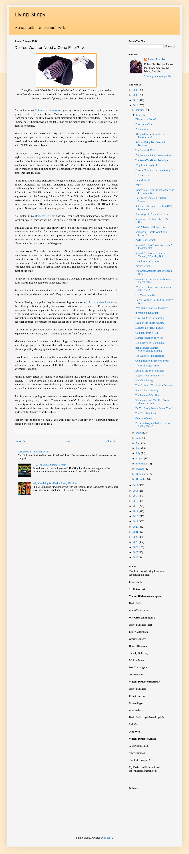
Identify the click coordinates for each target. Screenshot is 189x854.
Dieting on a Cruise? (145, 119)
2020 (136, 526)
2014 (136, 495)
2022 (136, 537)
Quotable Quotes (143, 418)
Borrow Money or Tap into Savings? (153, 170)
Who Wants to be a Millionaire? (151, 308)
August (140, 458)
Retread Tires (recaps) (146, 390)
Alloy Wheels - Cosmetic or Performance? (149, 136)
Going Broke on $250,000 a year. (152, 360)
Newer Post (21, 441)
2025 (136, 552)
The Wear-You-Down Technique (151, 160)
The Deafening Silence (147, 365)
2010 (136, 100)
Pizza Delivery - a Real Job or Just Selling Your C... (152, 425)
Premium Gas (142, 129)
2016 (136, 506)
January (140, 110)
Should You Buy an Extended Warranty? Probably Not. (150, 255)
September (141, 463)
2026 (136, 557)
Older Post (111, 441)
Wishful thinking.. (144, 380)
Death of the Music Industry (149, 323)
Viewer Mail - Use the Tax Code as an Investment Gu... (154, 191)
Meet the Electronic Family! (149, 327)
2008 (136, 90)
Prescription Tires (144, 124)
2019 (136, 521)
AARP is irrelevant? (145, 240)
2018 (136, 516)
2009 (136, 95)
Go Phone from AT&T (146, 333)
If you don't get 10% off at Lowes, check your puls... (152, 402)
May (138, 443)
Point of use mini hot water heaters (153, 155)
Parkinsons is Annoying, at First (34, 451)
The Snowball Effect (145, 150)
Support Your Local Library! (149, 375)
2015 (136, 501)
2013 (136, 490)
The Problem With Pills (147, 395)
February (141, 115)
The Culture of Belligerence (149, 355)
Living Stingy (30, 14)
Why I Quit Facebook (146, 165)
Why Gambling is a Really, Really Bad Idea (55, 483)
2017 (136, 511)
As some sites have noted (103, 302)
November (141, 474)
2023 (136, 542)
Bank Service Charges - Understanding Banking (148, 349)
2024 (136, 547)
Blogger (108, 837)
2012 (136, 485)
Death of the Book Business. (149, 370)
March (139, 432)
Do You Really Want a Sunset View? (154, 408)
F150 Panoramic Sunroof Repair (49, 465)
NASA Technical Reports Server (151, 227)
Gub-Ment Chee (143, 180)
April (139, 438)
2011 (136, 105)
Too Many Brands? (145, 295)
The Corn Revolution (146, 413)
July (138, 453)
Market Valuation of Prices (149, 337)
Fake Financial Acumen (147, 261)
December (141, 479)
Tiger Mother (142, 175)
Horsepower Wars (45, 215)
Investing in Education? (147, 313)
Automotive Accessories (48, 109)
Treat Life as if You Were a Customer (154, 385)
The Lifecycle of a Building (149, 342)
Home (67, 441)
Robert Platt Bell (157, 59)
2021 (136, 531)
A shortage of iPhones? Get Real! (152, 214)
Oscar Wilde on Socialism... (149, 318)
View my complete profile (157, 76)
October (140, 468)
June (138, 448)
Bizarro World (142, 266)
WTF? (138, 185)
